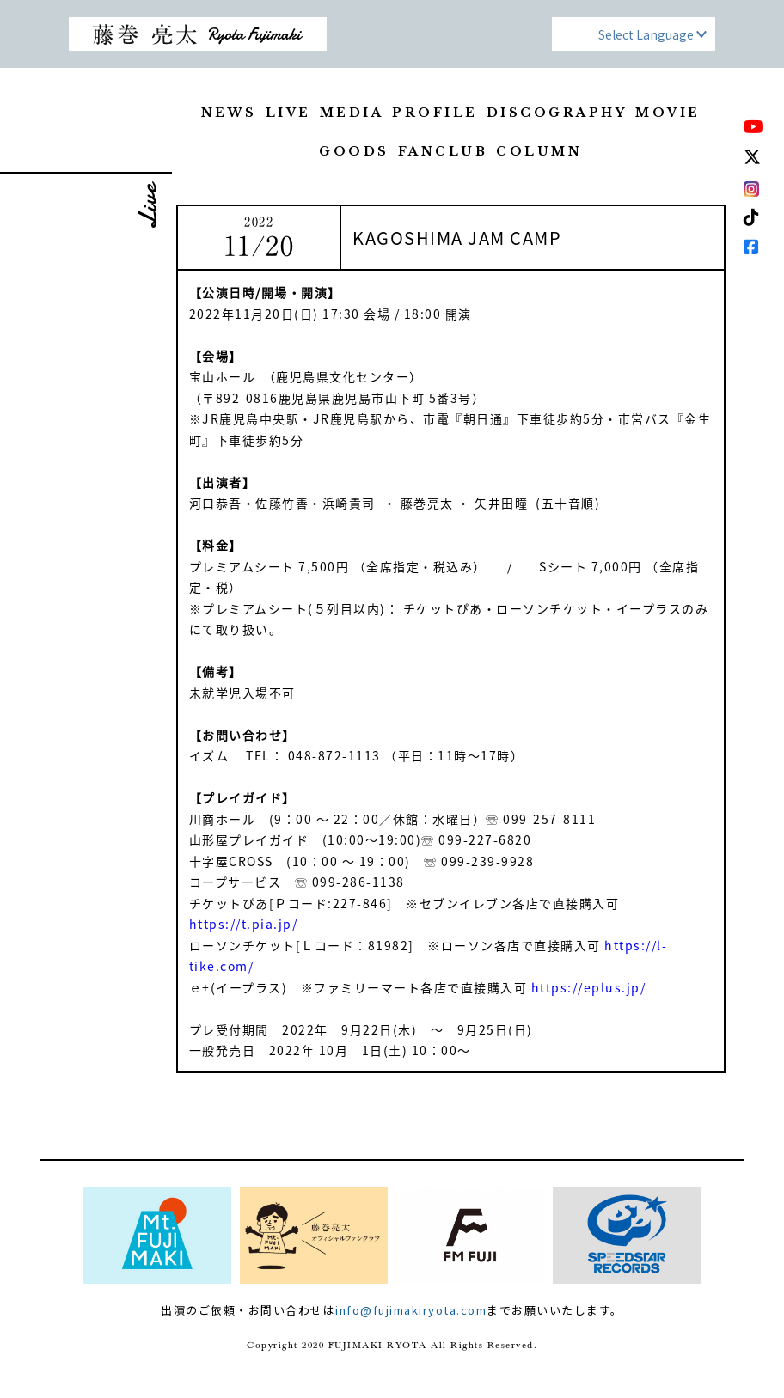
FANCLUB (443, 151)
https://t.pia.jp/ (243, 923)
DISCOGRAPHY (557, 112)
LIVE (288, 112)
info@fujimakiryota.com (411, 1310)
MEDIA (352, 112)
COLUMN (539, 151)
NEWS (229, 112)
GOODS (354, 151)
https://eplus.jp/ (588, 987)
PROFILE (435, 112)
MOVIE (668, 112)
